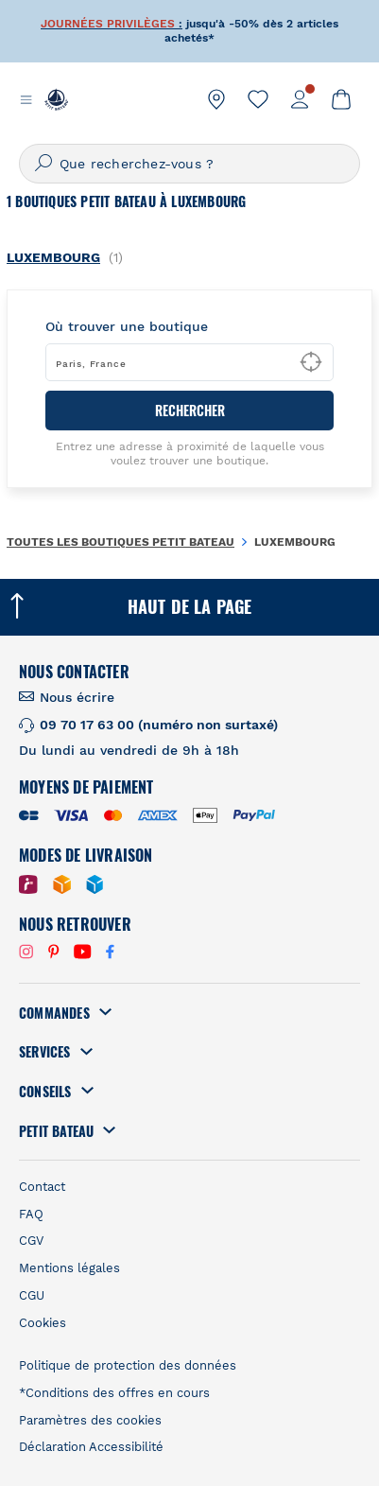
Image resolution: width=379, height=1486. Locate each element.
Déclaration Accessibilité (91, 1447)
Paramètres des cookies (90, 1420)
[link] (216, 99)
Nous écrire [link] (77, 697)
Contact (42, 1187)
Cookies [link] (42, 1323)
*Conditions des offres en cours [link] (114, 1393)
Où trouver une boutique (126, 326)
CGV (31, 1240)
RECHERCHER (190, 410)
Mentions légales (69, 1268)
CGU (31, 1295)
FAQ (31, 1214)
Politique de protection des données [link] (127, 1365)
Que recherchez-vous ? (137, 163)
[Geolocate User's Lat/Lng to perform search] (311, 362)
